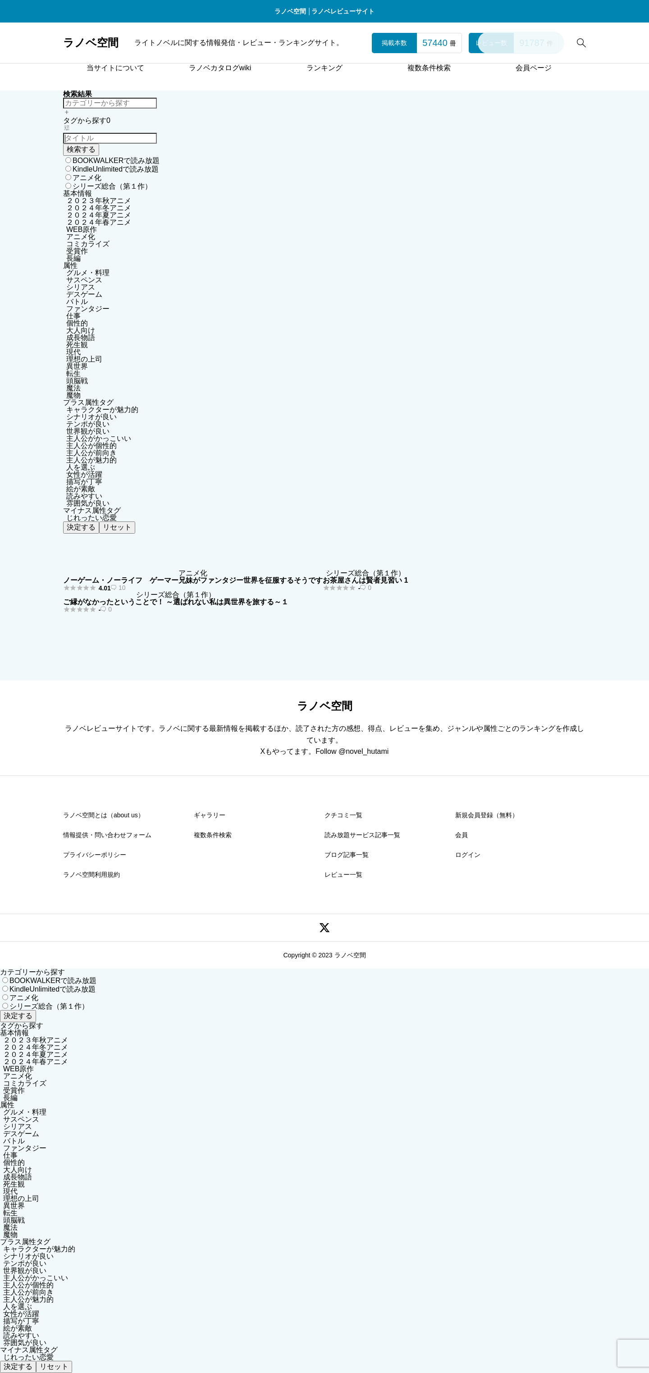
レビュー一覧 (343, 874)
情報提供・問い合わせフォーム (107, 834)
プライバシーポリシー (94, 854)
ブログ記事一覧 (346, 854)
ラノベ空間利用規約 (91, 874)
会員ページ (534, 68)
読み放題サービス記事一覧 (362, 834)
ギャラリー (209, 815)
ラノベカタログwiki (220, 68)
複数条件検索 (429, 68)
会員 (461, 834)
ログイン (467, 854)
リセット (117, 527)
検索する (81, 149)
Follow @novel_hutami (351, 751)
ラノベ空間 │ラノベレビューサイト (324, 11)
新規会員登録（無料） (486, 815)
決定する (81, 527)
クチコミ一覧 (343, 815)
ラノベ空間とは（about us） (103, 815)
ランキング (324, 68)
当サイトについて (115, 68)
